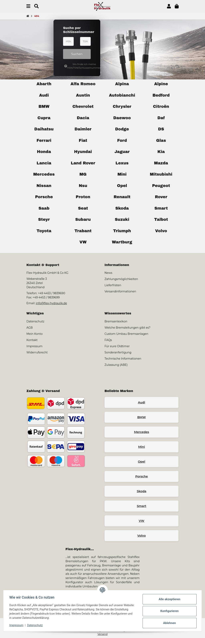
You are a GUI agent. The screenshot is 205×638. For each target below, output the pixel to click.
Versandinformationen (120, 291)
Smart (141, 506)
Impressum (17, 625)
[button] (169, 6)
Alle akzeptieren (169, 599)
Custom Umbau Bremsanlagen (126, 334)
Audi (141, 402)
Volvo (141, 535)
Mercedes (141, 432)
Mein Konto (34, 334)
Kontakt (32, 340)
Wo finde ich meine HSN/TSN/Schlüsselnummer (77, 66)
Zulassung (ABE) (116, 365)
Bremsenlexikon (116, 321)
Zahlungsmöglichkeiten (121, 279)
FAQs (108, 340)
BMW (141, 417)
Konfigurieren (169, 611)
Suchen (77, 54)
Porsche (141, 476)
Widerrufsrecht (37, 352)
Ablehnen (169, 623)
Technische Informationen (123, 358)
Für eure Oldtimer (117, 346)
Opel (141, 461)
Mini (141, 447)
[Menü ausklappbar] (28, 6)
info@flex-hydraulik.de (51, 303)
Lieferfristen (113, 285)
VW (141, 521)
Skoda (141, 491)
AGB (29, 327)
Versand (102, 634)
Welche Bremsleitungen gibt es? (127, 327)
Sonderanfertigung (118, 352)
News (108, 273)
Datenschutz (35, 625)
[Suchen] (36, 6)
